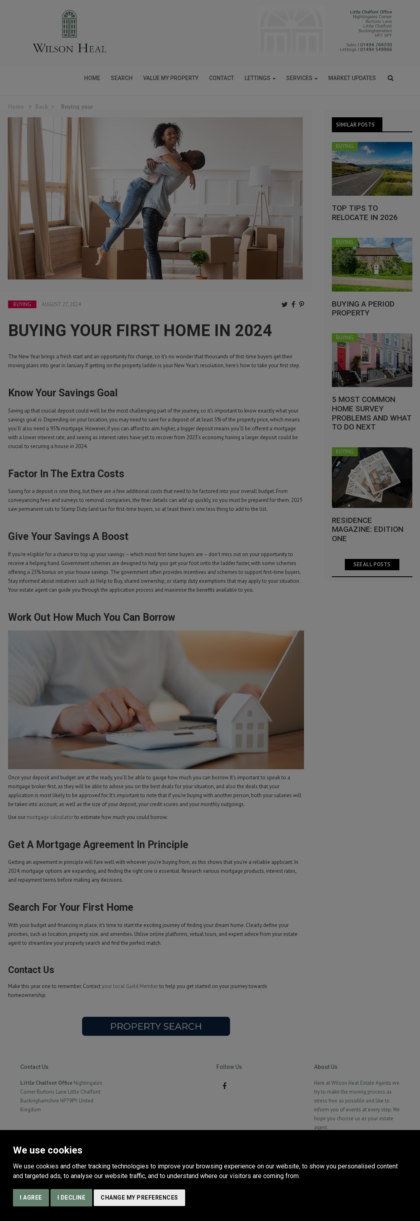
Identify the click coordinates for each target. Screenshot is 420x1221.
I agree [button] (31, 1197)
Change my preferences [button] (139, 1197)
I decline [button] (71, 1197)
